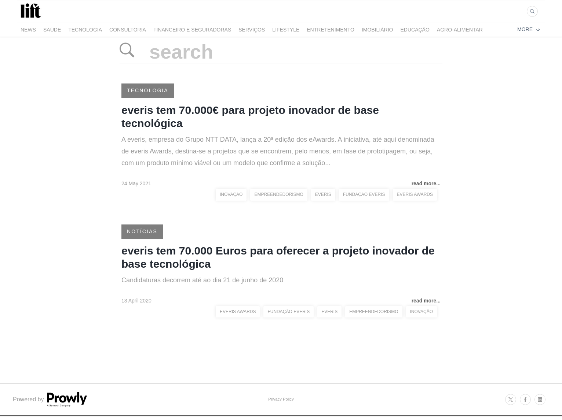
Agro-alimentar (460, 30)
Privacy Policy (281, 399)
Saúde (52, 30)
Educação (415, 30)
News (28, 30)
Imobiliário (377, 30)
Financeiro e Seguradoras (192, 30)
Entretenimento (330, 30)
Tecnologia (85, 30)
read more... (426, 183)
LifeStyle (285, 30)
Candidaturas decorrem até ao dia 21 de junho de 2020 (202, 280)
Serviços (251, 30)
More (528, 29)
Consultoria (127, 30)
